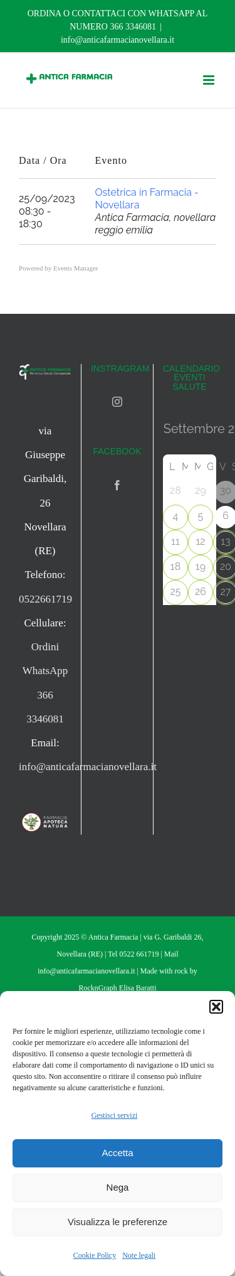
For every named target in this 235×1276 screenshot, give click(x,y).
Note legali (138, 1255)
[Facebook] (117, 485)
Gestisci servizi (114, 1115)
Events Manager (75, 268)
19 (201, 566)
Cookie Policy (94, 1255)
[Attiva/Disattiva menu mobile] (209, 80)
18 (175, 566)
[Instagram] (117, 402)
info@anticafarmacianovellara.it (117, 40)
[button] (216, 1006)
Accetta (117, 1152)
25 (175, 592)
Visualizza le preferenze (117, 1221)
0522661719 (45, 599)
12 (200, 541)
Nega (118, 1187)
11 (175, 541)
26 (200, 592)
